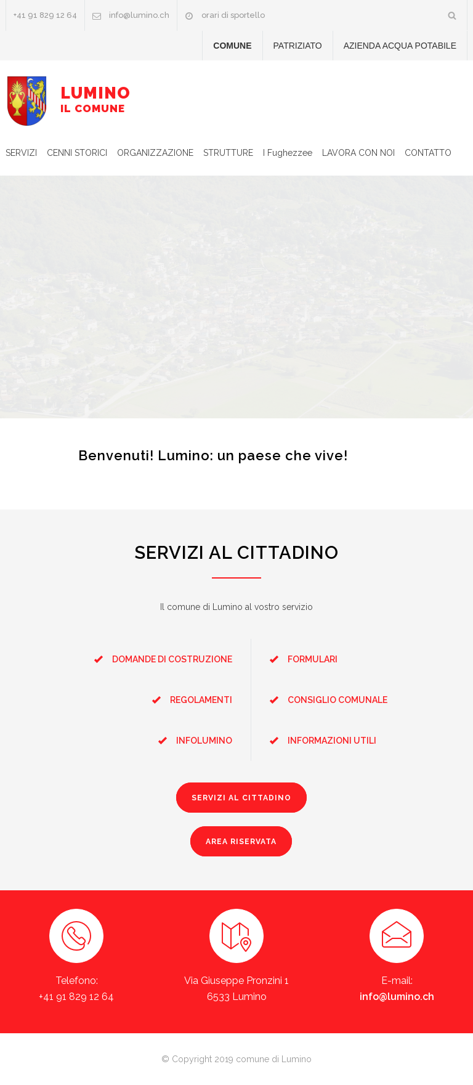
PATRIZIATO (297, 46)
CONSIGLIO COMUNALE (337, 700)
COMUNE (232, 46)
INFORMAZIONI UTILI (332, 741)
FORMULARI (313, 659)
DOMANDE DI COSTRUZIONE (172, 659)
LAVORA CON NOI (358, 153)
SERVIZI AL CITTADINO (241, 798)
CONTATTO (428, 153)
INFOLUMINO (204, 741)
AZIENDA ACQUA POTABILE (400, 46)
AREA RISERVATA (241, 841)
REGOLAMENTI (201, 700)
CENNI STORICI (77, 153)
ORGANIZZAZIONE (155, 153)
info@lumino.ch (139, 15)
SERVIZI (21, 153)
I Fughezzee (287, 153)
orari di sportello (233, 15)
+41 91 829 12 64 (45, 15)
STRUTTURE (228, 153)
